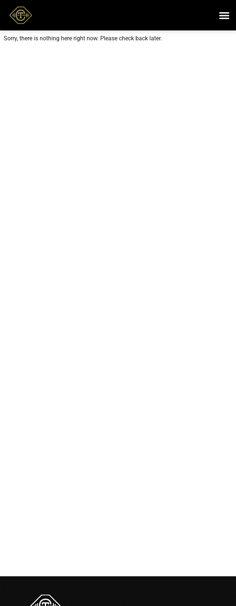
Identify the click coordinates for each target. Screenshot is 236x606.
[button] (224, 15)
